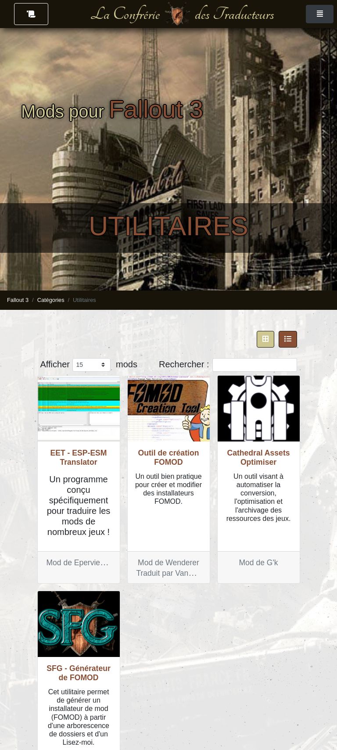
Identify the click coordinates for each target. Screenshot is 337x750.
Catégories (51, 300)
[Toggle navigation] (319, 14)
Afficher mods (88, 365)
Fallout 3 (18, 300)
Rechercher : (228, 365)
